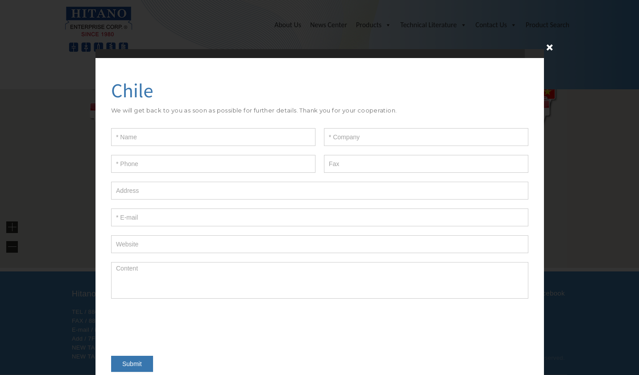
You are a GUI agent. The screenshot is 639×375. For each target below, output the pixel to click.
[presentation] (179, 325)
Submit (132, 363)
